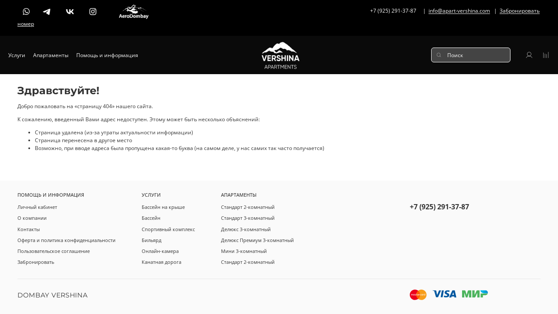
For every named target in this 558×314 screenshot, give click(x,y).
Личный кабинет (37, 207)
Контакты (28, 229)
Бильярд (151, 240)
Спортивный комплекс (168, 229)
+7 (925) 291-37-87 (439, 207)
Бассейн (151, 218)
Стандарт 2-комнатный (248, 207)
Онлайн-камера (160, 251)
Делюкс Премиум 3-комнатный (257, 240)
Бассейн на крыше (163, 207)
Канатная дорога (161, 262)
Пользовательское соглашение (53, 251)
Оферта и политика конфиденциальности (66, 240)
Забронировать (35, 262)
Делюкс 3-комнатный (246, 229)
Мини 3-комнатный (244, 251)
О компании (32, 218)
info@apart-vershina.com (459, 11)
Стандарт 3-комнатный (248, 218)
